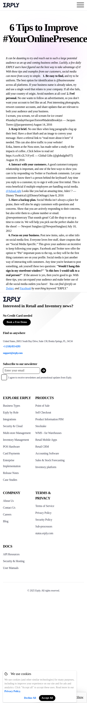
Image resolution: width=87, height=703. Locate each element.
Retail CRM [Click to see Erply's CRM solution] (42, 446)
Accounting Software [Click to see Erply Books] (47, 453)
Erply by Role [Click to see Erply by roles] (10, 412)
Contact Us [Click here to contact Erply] (9, 507)
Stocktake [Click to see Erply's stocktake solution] (40, 426)
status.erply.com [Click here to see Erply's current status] (44, 533)
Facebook (25, 288)
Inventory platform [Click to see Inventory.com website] (45, 467)
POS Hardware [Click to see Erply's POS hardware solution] (11, 446)
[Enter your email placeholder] (21, 370)
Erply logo (11, 5)
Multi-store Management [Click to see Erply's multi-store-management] (17, 432)
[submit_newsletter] (43, 370)
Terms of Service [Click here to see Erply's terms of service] (44, 506)
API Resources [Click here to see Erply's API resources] (11, 554)
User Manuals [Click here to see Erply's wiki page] (10, 567)
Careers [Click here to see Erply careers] (7, 514)
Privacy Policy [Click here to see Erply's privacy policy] (43, 512)
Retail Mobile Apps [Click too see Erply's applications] (46, 439)
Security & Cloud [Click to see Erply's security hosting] (12, 426)
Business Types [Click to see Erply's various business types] (11, 405)
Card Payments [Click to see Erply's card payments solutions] (11, 453)
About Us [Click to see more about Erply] (8, 500)
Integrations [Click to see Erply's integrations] (9, 419)
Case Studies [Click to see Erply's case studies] (10, 479)
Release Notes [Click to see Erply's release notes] (11, 473)
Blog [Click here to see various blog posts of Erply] (5, 521)
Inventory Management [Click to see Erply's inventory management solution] (16, 439)
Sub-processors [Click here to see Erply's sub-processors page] (43, 526)
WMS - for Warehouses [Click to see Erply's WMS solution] (48, 432)
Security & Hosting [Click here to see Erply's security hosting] (13, 561)
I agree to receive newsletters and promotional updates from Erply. (40, 377)
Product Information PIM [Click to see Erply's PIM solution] (49, 419)
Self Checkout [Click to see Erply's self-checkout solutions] (43, 412)
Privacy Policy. (12, 691)
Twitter (9, 288)
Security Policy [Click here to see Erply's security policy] (43, 519)
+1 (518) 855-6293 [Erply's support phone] (11, 346)
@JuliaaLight (13, 191)
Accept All (47, 698)
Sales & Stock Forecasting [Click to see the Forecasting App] (50, 460)
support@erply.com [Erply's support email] (13, 353)
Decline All (30, 698)
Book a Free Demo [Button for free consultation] (17, 322)
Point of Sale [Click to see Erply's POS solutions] (42, 405)
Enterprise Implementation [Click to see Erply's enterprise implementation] (11, 463)
